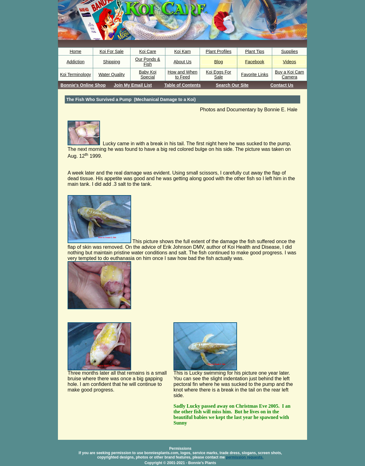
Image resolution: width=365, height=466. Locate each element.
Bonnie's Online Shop (83, 85)
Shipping (111, 61)
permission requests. (244, 457)
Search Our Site (232, 85)
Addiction (76, 61)
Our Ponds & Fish (147, 62)
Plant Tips (254, 51)
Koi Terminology (75, 74)
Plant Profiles (218, 51)
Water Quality (111, 74)
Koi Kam (182, 51)
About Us (182, 61)
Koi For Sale (112, 51)
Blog (218, 61)
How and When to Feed (182, 74)
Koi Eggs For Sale (218, 74)
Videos (289, 61)
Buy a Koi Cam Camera (289, 74)
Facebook (254, 61)
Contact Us (281, 85)
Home (75, 51)
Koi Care (147, 51)
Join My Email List (133, 85)
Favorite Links (254, 74)
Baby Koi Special (147, 74)
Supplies (289, 51)
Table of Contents (182, 85)
